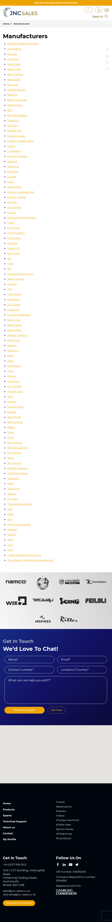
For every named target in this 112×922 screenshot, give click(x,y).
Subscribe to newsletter (19, 903)
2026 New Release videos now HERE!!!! (56, 2)
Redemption (64, 806)
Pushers (61, 811)
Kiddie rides (64, 824)
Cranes (60, 802)
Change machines (68, 820)
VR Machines (64, 833)
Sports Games (65, 829)
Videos (60, 815)
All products (64, 838)
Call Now (53, 710)
